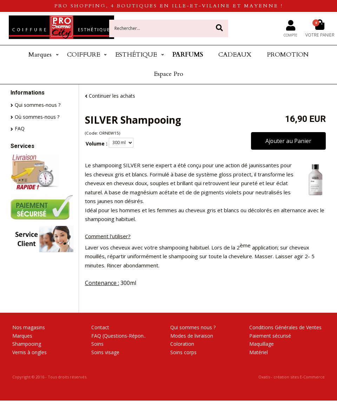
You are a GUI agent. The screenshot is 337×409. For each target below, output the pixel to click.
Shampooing (26, 343)
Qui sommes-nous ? (37, 105)
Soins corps (183, 352)
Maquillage (261, 343)
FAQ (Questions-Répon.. (118, 335)
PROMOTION (288, 54)
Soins (97, 343)
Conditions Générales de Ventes (285, 327)
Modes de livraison (191, 335)
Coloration (182, 343)
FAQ (20, 128)
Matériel (258, 352)
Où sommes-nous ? (37, 116)
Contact (100, 327)
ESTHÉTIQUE (136, 54)
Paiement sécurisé (270, 335)
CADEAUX (234, 54)
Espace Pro (168, 74)
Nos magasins (28, 327)
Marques (40, 54)
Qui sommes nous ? (193, 327)
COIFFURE (83, 54)
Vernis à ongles (29, 352)
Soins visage (105, 352)
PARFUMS (187, 54)
